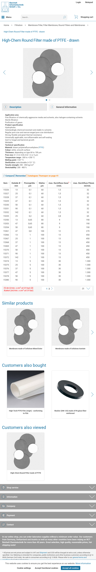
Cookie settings (24, 568)
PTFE (41, 147)
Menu (7, 16)
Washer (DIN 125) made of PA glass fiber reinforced (70, 412)
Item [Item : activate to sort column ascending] (5, 183)
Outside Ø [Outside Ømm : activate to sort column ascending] (16, 184)
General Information (63, 107)
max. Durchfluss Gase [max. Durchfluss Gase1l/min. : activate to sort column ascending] (59, 184)
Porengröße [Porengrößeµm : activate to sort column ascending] (29, 184)
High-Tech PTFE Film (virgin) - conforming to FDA (25, 412)
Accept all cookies (70, 568)
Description (12, 107)
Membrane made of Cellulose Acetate (70, 349)
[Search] (64, 17)
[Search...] (44, 17)
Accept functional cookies (46, 568)
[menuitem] (78, 2)
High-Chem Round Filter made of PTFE (25, 473)
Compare (8, 176)
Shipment (43, 553)
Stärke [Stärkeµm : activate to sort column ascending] (42, 184)
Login (78, 2)
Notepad (89, 2)
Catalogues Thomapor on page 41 (42, 176)
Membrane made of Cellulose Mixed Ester (25, 349)
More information (83, 563)
